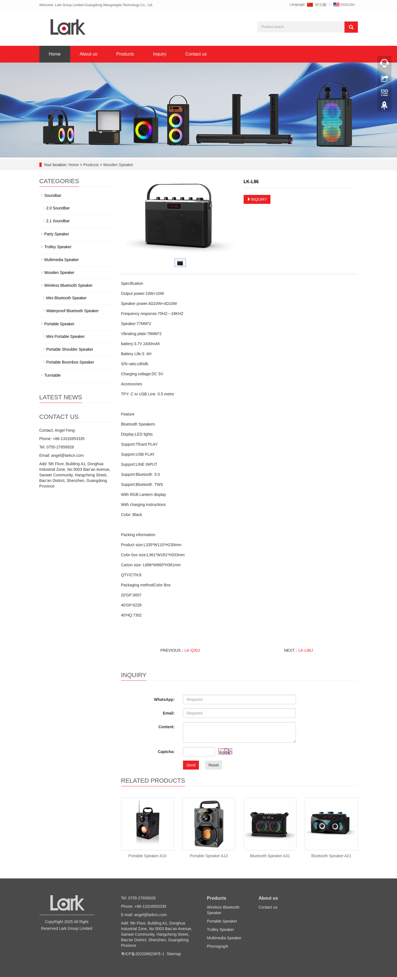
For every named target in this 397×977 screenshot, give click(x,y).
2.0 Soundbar (58, 208)
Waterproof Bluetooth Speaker (72, 311)
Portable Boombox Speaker (70, 362)
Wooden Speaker (117, 165)
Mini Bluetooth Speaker (66, 298)
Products (125, 54)
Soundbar (52, 195)
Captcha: (166, 751)
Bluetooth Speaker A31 (270, 856)
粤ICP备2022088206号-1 (143, 954)
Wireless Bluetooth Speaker (68, 285)
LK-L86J (305, 650)
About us (88, 54)
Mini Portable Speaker (65, 336)
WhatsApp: (164, 699)
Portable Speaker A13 (209, 856)
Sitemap (174, 954)
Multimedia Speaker (61, 259)
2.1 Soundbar (58, 221)
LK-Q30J (192, 650)
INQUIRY (257, 199)
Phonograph (217, 946)
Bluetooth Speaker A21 (331, 856)
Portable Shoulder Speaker (69, 349)
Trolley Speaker (58, 247)
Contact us (196, 54)
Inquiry (159, 54)
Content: (166, 727)
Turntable (52, 375)
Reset (213, 765)
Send (191, 765)
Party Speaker (56, 234)
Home (55, 54)
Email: (169, 713)
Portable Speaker (59, 324)
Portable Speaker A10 (148, 856)
